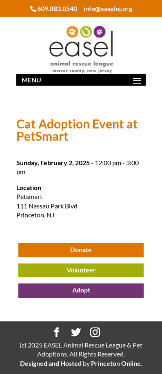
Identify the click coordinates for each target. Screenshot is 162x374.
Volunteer (81, 270)
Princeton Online (116, 363)
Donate (81, 249)
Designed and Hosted (51, 363)
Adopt (81, 290)
